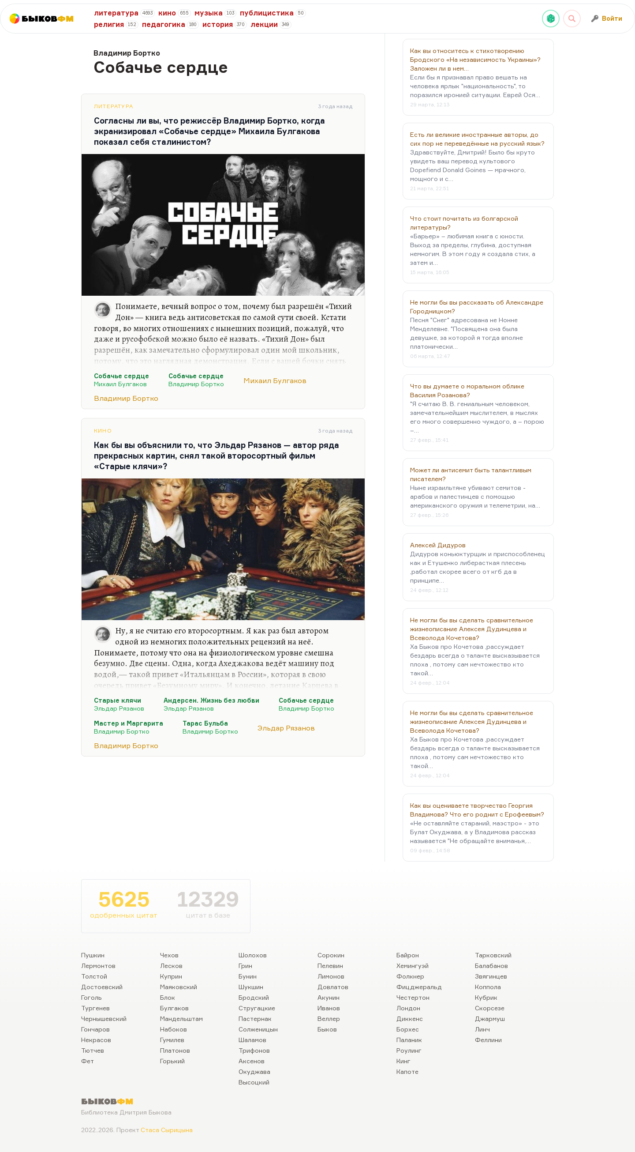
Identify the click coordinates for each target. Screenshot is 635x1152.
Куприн (171, 976)
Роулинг (409, 1050)
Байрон (407, 955)
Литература (113, 106)
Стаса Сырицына (167, 1129)
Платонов (175, 1050)
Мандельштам (181, 1018)
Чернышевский (104, 1018)
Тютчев (92, 1050)
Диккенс (409, 1018)
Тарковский (493, 955)
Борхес (407, 1029)
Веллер (329, 1018)
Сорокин (331, 955)
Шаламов (252, 1039)
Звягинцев (491, 976)
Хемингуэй (412, 965)
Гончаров (95, 1029)
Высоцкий (254, 1082)
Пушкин (93, 955)
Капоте (407, 1071)
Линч (482, 1029)
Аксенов (252, 1061)
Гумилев (172, 1039)
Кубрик (486, 997)
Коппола (488, 986)
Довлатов (333, 986)
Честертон (413, 997)
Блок (167, 997)
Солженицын (258, 1029)
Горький (172, 1061)
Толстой (94, 976)
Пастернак (255, 1018)
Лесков (171, 965)
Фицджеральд (419, 986)
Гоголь (91, 997)
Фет (87, 1061)
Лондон (408, 1008)
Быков (327, 1029)
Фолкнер (410, 976)
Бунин (248, 976)
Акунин (329, 997)
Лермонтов (98, 965)
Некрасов (96, 1039)
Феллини (488, 1039)
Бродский (254, 997)
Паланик (409, 1039)
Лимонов (331, 976)
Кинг (403, 1061)
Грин (245, 965)
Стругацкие (257, 1008)
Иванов (329, 1008)
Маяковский (178, 986)
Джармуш (490, 1018)
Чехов (169, 955)
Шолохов (253, 955)
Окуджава (254, 1071)
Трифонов (254, 1050)
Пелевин (330, 965)
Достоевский (102, 986)
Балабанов (491, 965)
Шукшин (251, 986)
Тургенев (95, 1008)
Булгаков (174, 1008)
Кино (103, 430)
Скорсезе (489, 1008)
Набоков (173, 1029)
